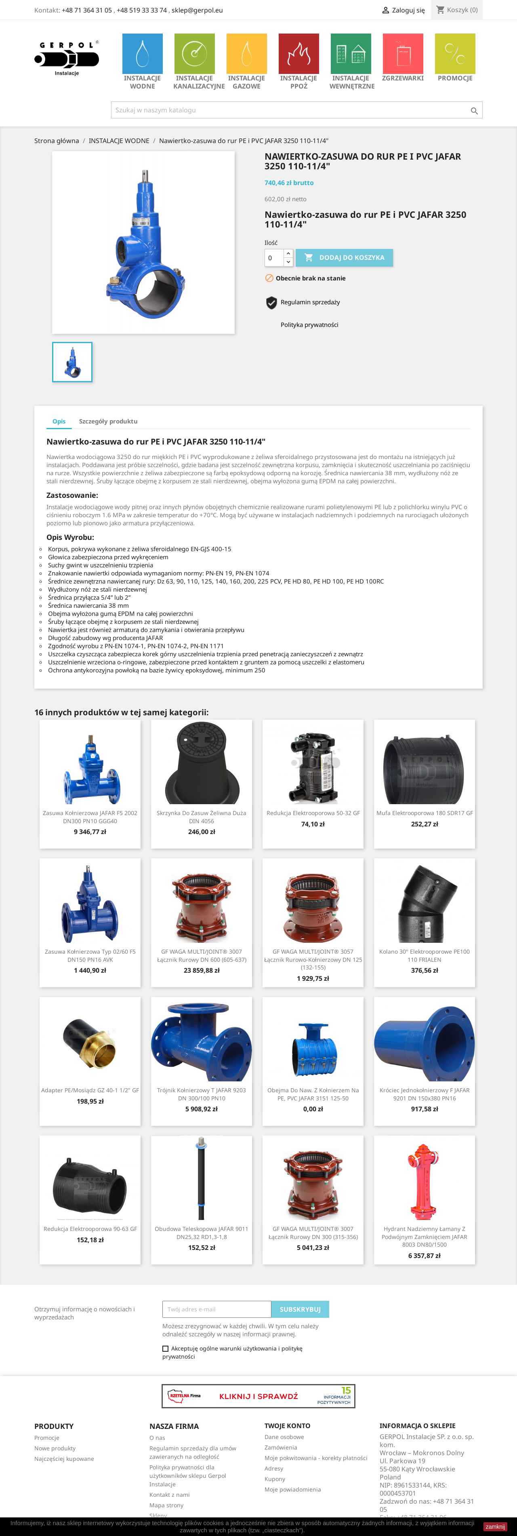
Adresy (274, 1468)
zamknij (495, 1526)
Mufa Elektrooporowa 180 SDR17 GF (424, 813)
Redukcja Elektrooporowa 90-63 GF (90, 1229)
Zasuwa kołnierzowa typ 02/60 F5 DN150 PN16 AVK (90, 955)
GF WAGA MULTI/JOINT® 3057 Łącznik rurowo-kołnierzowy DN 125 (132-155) (313, 959)
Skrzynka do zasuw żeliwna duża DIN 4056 (201, 817)
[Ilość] (274, 258)
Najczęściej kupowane (64, 1458)
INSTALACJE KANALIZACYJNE (196, 62)
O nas (157, 1437)
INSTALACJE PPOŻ (299, 62)
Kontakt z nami (169, 1494)
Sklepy (158, 1515)
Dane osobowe (284, 1437)
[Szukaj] (297, 109)
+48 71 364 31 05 (87, 10)
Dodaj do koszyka (344, 258)
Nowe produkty (55, 1448)
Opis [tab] (59, 421)
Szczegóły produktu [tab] (108, 421)
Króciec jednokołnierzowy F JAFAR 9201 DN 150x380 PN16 (425, 1094)
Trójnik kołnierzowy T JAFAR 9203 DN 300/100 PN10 (201, 1094)
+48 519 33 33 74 (142, 10)
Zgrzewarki (403, 58)
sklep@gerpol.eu (197, 10)
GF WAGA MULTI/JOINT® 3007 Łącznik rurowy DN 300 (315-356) (313, 1233)
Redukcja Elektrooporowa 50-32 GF (313, 813)
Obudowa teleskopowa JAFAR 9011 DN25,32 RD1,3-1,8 (201, 1233)
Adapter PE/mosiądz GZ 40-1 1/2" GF (90, 1090)
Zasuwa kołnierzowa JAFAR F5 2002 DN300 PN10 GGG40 (90, 817)
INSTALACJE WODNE (142, 62)
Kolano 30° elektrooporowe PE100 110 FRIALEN (424, 955)
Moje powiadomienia (293, 1489)
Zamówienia (281, 1447)
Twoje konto (288, 1425)
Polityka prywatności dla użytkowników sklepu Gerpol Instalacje (187, 1475)
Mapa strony (166, 1505)
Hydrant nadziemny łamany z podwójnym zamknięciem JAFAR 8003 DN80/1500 (424, 1237)
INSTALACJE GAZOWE (247, 62)
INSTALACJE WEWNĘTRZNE (352, 62)
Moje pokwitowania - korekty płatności (316, 1458)
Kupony (275, 1479)
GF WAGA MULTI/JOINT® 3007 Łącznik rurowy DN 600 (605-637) (201, 955)
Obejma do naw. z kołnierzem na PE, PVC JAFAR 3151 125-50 (313, 1094)
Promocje (455, 58)
